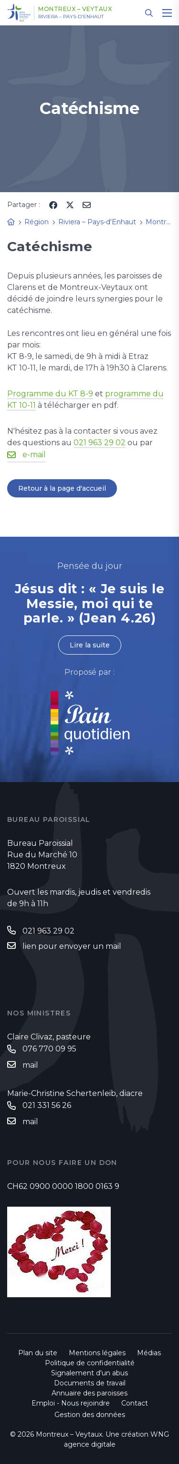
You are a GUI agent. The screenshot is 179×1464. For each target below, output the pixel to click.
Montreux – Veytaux (75, 9)
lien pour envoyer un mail (71, 946)
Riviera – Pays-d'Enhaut (71, 16)
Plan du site (37, 1353)
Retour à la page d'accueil (62, 488)
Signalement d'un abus (89, 1373)
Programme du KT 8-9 (50, 393)
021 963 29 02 (100, 442)
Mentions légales (97, 1353)
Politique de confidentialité (90, 1363)
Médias (149, 1353)
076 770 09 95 (49, 1048)
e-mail (34, 454)
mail (30, 1065)
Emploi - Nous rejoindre (71, 1403)
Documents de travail (90, 1383)
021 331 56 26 (46, 1105)
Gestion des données (89, 1414)
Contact (134, 1403)
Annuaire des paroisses (89, 1393)
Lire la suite (90, 645)
